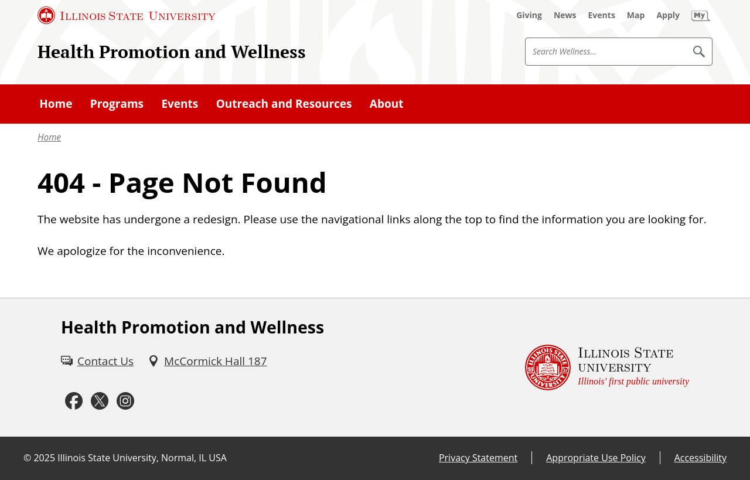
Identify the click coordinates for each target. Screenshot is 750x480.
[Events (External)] (602, 15)
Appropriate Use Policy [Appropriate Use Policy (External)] (595, 457)
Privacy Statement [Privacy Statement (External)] (478, 457)
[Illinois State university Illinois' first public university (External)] (607, 367)
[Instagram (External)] (125, 401)
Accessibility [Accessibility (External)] (700, 457)
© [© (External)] (27, 457)
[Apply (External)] (668, 15)
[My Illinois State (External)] (700, 15)
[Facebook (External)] (74, 401)
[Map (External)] (636, 15)
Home (49, 137)
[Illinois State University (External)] (127, 15)
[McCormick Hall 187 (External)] (207, 361)
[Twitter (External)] (99, 401)
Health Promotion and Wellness (172, 51)
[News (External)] (565, 15)
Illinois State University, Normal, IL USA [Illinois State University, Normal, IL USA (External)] (142, 457)
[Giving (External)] (529, 15)
